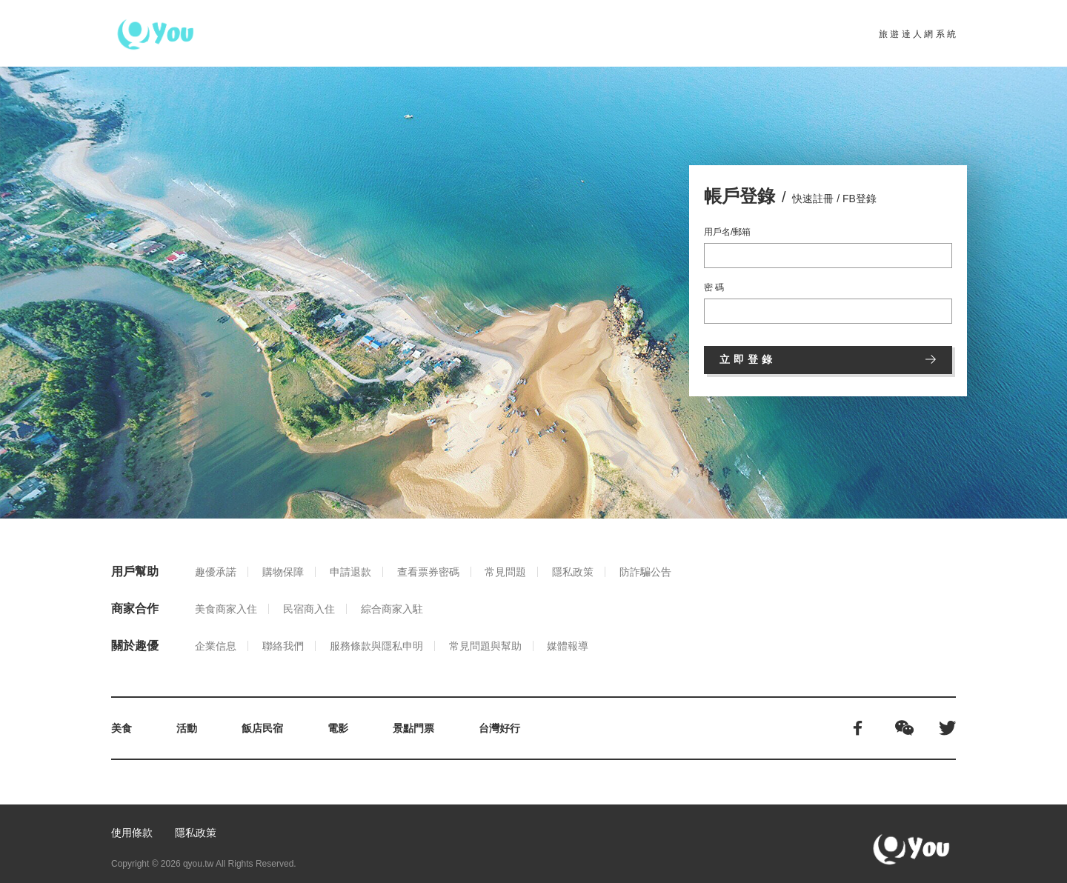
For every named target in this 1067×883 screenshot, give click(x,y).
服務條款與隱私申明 (376, 646)
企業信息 (215, 646)
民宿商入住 (309, 609)
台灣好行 (499, 728)
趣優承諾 (215, 572)
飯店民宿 (262, 728)
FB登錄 (859, 198)
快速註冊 (813, 198)
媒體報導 (567, 646)
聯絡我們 (283, 646)
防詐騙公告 (645, 572)
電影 (338, 728)
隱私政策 (573, 572)
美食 (121, 728)
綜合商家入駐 (392, 609)
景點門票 (413, 728)
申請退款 (350, 572)
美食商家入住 (226, 609)
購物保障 (283, 572)
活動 (186, 728)
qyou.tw (198, 864)
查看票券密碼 (428, 572)
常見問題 (505, 572)
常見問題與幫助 (485, 646)
